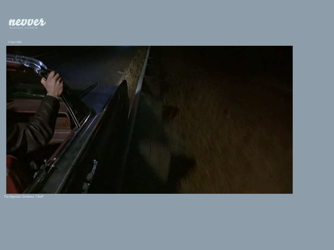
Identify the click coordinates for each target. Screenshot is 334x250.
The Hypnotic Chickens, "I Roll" (24, 196)
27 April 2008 (14, 42)
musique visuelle (24, 27)
